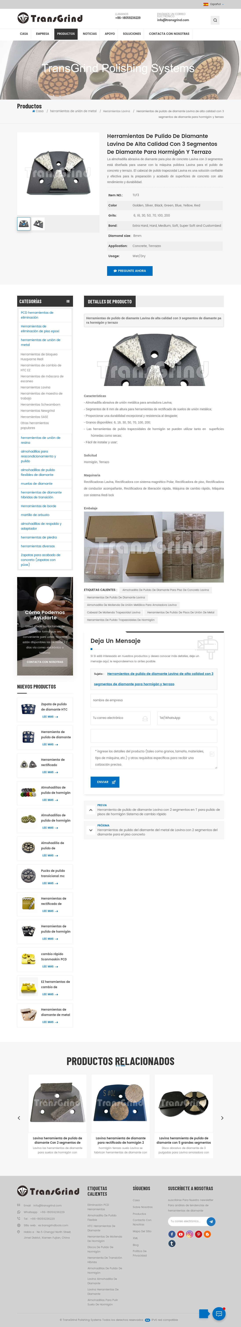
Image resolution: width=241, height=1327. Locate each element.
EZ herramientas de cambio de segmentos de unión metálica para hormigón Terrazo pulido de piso (55, 985)
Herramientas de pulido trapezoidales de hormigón (121, 620)
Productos (66, 35)
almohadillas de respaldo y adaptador (41, 526)
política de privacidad (140, 1253)
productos (139, 1214)
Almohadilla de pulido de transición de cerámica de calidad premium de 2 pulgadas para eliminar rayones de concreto (55, 846)
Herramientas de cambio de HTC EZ (41, 368)
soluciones (132, 35)
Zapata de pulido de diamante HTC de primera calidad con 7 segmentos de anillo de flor (55, 707)
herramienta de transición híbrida (105, 1260)
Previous (18, 1117)
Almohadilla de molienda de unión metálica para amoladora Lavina (132, 605)
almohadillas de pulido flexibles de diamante (38, 472)
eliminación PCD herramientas (98, 1207)
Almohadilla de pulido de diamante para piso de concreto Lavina (165, 590)
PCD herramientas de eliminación (37, 315)
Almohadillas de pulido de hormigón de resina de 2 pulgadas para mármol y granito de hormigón (56, 818)
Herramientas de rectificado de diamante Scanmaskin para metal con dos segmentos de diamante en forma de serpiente (55, 901)
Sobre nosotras (143, 1207)
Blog (136, 1245)
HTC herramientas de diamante (101, 1228)
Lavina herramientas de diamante (103, 1292)
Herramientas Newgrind (38, 411)
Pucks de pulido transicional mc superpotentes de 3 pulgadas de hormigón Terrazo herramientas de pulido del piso (55, 874)
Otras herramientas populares (35, 426)
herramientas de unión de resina (40, 440)
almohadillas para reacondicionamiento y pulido (38, 456)
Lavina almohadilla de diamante (102, 1281)
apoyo (110, 35)
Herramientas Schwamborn (40, 405)
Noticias (90, 35)
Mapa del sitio (142, 1231)
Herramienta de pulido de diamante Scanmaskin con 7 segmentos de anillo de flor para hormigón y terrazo (56, 735)
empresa (42, 35)
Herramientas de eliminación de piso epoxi (40, 329)
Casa (24, 35)
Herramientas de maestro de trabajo (41, 396)
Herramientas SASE (34, 417)
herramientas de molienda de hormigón (105, 1239)
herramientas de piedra (39, 537)
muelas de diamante (37, 483)
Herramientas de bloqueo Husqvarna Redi (39, 357)
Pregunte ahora (130, 270)
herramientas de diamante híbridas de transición (41, 495)
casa (136, 1200)
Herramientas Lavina (35, 387)
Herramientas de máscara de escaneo (42, 379)
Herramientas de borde (38, 506)
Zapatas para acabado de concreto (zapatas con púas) (40, 560)
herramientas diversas (38, 546)
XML (135, 1238)
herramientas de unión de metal (73, 111)
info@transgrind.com (173, 20)
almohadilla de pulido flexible (102, 1218)
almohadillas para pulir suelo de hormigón (103, 1302)
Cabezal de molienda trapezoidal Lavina (113, 613)
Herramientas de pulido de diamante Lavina (116, 598)
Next (222, 1117)
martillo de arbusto (35, 515)
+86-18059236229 (128, 18)
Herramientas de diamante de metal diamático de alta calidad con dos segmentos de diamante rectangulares (55, 1013)
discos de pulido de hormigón (100, 1249)
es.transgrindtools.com (53, 1225)
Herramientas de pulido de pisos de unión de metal (180, 613)
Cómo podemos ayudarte (45, 615)
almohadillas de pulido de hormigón (105, 1270)
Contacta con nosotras (169, 35)
